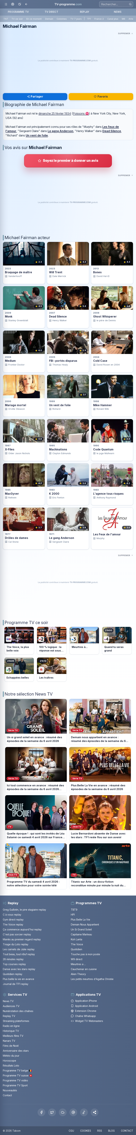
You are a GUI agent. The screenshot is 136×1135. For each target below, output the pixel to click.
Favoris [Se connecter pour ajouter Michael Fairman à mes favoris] (101, 96)
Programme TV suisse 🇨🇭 (17, 1075)
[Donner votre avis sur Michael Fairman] (68, 160)
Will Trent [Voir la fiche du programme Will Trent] (55, 272)
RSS (99, 1130)
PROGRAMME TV (18, 11)
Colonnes (62, 19)
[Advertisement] (68, 60)
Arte (131, 19)
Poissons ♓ (81, 113)
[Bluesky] (63, 1112)
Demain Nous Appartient (85, 924)
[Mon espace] (13, 4)
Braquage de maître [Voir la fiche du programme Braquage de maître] (18, 272)
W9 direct (76, 959)
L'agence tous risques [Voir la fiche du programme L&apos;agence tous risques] (108, 493)
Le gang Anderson (60, 131)
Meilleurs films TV (13, 1035)
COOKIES (85, 1130)
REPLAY (84, 11)
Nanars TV (9, 1040)
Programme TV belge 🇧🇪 (17, 1070)
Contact (7, 1095)
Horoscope (9, 1060)
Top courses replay (14, 964)
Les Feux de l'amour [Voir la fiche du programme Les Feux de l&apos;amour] (107, 534)
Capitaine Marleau (81, 934)
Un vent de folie (37, 135)
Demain (49, 19)
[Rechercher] (130, 4)
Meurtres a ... (78, 964)
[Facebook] (41, 1112)
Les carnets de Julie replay (19, 949)
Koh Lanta (76, 939)
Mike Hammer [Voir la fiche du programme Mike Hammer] (102, 405)
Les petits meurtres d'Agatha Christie (92, 978)
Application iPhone (84, 1000)
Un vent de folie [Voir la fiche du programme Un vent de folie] (60, 405)
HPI (73, 914)
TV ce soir (17, 19)
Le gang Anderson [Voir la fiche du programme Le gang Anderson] (61, 538)
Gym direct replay (13, 919)
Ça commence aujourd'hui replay (22, 929)
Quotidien (76, 949)
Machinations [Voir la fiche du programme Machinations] (58, 449)
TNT (5, 19)
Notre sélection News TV (29, 694)
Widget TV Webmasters (87, 1020)
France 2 (99, 19)
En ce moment (34, 19)
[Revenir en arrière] (26, 4)
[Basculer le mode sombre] (19, 4)
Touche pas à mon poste (85, 954)
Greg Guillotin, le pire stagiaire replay (24, 909)
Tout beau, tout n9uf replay (19, 954)
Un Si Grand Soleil (81, 929)
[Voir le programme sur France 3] (84, 640)
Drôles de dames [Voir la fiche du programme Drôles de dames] (16, 538)
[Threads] (73, 1112)
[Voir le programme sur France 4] (117, 640)
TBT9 (74, 909)
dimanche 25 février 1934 (54, 113)
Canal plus (112, 19)
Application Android (84, 1005)
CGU (71, 1130)
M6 (123, 19)
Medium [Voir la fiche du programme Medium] (10, 360)
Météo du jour (11, 1055)
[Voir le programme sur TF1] (19, 640)
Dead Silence (111, 131)
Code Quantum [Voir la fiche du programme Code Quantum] (103, 449)
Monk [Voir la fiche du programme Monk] (8, 316)
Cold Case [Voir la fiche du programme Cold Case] (100, 360)
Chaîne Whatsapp (83, 1015)
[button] (94, 1112)
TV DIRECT (51, 11)
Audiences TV (11, 1006)
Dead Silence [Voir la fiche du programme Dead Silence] (58, 316)
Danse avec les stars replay (19, 969)
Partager (35, 96)
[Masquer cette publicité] (125, 33)
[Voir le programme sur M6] (52, 669)
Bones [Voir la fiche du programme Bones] (97, 272)
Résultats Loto (11, 1065)
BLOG (111, 1130)
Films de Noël (11, 1045)
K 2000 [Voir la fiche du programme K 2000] (54, 493)
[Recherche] (116, 4)
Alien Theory (78, 974)
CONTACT (127, 1130)
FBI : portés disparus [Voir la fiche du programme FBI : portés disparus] (63, 360)
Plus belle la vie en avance (18, 978)
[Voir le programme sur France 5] (19, 669)
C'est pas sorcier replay (17, 934)
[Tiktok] (84, 1112)
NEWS (118, 11)
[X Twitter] (52, 1112)
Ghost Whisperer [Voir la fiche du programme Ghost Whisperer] (105, 316)
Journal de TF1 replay (15, 983)
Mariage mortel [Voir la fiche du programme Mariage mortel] (15, 405)
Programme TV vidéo (15, 1080)
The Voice (77, 944)
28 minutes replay (13, 959)
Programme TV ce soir (26, 622)
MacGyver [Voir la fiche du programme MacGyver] (12, 493)
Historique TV (11, 1030)
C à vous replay (12, 914)
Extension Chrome (83, 1010)
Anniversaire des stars (16, 1050)
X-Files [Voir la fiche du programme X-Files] (9, 449)
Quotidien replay (12, 974)
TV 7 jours (76, 19)
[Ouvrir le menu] (6, 4)
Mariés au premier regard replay (22, 939)
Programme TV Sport (15, 1085)
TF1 (89, 19)
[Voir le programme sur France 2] (52, 640)
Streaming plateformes (16, 1020)
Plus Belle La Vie (80, 919)
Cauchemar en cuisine (84, 969)
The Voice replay (13, 924)
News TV (8, 1001)
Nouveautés (10, 1090)
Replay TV (9, 1015)
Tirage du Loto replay (15, 944)
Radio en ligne (11, 1025)
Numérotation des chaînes (18, 1011)
